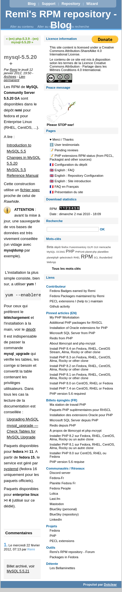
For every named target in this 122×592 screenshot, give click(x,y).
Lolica (54, 493)
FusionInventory (77, 247)
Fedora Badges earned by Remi (72, 291)
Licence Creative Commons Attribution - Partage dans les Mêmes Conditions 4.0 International (78, 66)
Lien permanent (14, 78)
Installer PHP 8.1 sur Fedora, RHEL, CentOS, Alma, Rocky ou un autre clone (82, 446)
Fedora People (60, 488)
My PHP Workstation (64, 317)
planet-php (91, 251)
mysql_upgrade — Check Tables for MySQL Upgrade (22, 431)
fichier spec (30, 190)
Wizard (92, 4)
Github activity (60, 306)
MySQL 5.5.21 (18, 571)
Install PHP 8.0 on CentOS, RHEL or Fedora (81, 383)
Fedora (55, 530)
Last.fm (55, 498)
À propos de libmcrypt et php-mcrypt (76, 430)
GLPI (90, 247)
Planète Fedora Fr (63, 483)
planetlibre (102, 251)
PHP (70, 251)
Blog (31, 4)
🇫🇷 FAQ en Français (64, 186)
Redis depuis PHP (63, 425)
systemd (11, 469)
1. (5, 544)
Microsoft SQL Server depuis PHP (74, 420)
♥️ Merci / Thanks (62, 139)
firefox (64, 247)
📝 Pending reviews (64, 150)
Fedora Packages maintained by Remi (77, 296)
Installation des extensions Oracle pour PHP (81, 415)
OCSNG (60, 251)
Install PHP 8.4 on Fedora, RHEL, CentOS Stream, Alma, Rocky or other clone (80, 350)
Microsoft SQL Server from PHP (72, 333)
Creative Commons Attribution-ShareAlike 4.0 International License (82, 51)
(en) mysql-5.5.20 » (25, 40)
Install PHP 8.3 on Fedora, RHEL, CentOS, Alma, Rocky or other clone (80, 358)
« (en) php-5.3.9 (18, 38)
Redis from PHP (61, 338)
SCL (96, 257)
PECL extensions (62, 541)
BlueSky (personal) (63, 509)
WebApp (51, 262)
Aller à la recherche (75, 26)
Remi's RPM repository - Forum (72, 552)
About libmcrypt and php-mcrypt (72, 343)
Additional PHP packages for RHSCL (76, 322)
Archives (10, 76)
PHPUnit (80, 251)
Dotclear (110, 584)
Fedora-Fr (57, 478)
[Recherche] (73, 229)
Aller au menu (47, 26)
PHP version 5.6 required (68, 393)
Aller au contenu (21, 26)
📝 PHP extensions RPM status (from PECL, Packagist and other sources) (82, 157)
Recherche (54, 221)
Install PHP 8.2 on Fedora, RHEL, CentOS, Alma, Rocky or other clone (80, 367)
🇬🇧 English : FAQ (62, 170)
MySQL (51, 251)
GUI (96, 247)
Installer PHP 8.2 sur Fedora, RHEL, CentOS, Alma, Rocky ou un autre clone (82, 437)
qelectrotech (66, 257)
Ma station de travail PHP (68, 404)
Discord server (60, 472)
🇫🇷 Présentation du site (66, 192)
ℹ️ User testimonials (64, 144)
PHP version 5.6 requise (67, 461)
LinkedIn (56, 519)
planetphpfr (53, 257)
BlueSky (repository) (64, 514)
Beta (50, 247)
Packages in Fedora (64, 557)
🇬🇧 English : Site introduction (70, 181)
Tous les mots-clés (66, 268)
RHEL (77, 257)
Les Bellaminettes (62, 568)
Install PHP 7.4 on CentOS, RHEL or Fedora (81, 388)
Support (48, 4)
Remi (13, 69)
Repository (71, 4)
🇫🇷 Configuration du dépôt (68, 164)
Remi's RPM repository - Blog (61, 19)
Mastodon (57, 504)
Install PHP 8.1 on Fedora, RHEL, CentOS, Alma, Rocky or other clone (80, 376)
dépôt (30, 329)
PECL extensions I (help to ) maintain (76, 301)
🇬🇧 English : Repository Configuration (76, 175)
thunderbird (105, 257)
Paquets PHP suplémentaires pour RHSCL (80, 410)
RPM (87, 257)
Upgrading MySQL (23, 419)
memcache (105, 247)
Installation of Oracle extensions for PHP (79, 327)
